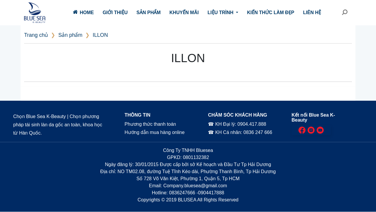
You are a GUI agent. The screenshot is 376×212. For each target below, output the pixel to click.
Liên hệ (312, 12)
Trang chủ (36, 35)
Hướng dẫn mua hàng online (154, 132)
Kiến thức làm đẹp (270, 12)
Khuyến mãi (184, 12)
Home (83, 12)
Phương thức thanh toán (150, 124)
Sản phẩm (149, 12)
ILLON (100, 35)
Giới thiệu (115, 12)
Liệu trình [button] (221, 12)
